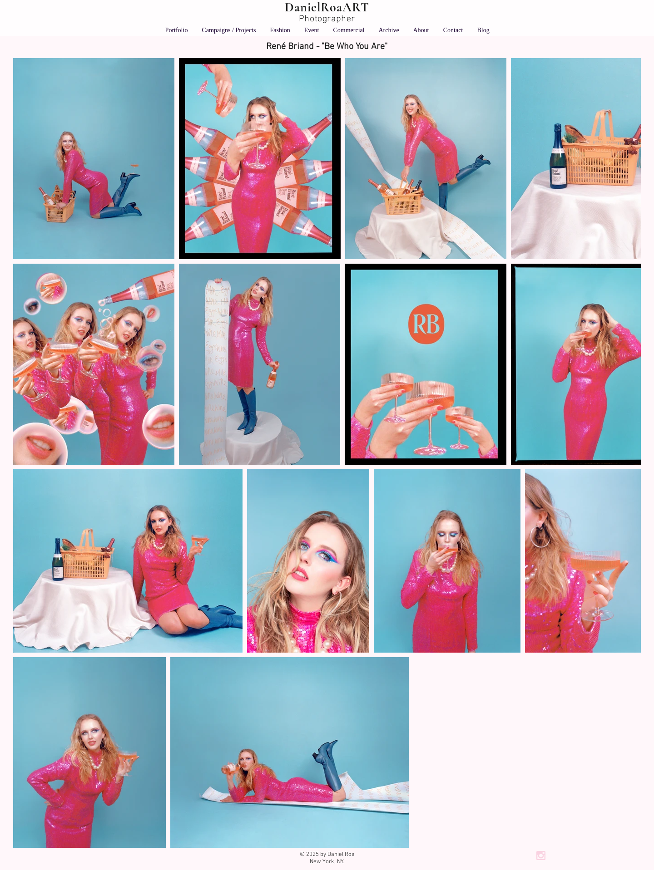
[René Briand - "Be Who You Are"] (326, 47)
